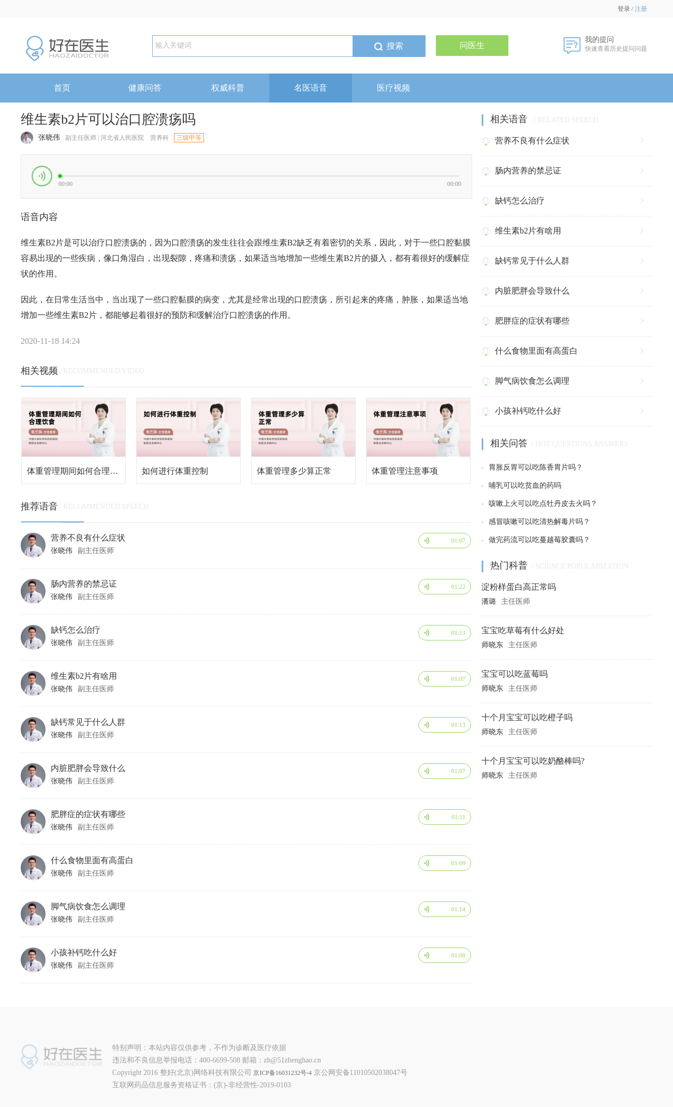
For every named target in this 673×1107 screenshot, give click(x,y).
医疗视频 (393, 87)
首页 (62, 87)
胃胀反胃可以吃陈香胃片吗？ (532, 467)
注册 (641, 8)
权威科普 (227, 87)
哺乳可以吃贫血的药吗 (521, 485)
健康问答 (145, 87)
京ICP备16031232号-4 (282, 1072)
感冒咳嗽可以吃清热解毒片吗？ (535, 522)
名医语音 (310, 87)
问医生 (472, 45)
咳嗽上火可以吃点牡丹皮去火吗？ (539, 503)
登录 (624, 8)
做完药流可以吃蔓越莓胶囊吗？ (535, 540)
